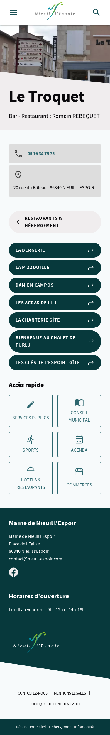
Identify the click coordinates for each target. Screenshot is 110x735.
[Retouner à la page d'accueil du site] (36, 644)
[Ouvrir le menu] (13, 12)
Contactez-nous (33, 693)
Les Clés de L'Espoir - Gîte (55, 362)
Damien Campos (55, 285)
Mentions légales (70, 693)
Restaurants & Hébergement (39, 222)
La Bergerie (55, 250)
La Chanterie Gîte (55, 320)
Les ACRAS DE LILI (55, 302)
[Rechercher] (96, 12)
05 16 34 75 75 (41, 154)
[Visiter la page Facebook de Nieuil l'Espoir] (13, 572)
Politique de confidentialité (55, 704)
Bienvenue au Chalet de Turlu (55, 341)
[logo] (55, 12)
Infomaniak (84, 727)
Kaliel (41, 727)
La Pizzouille (55, 267)
